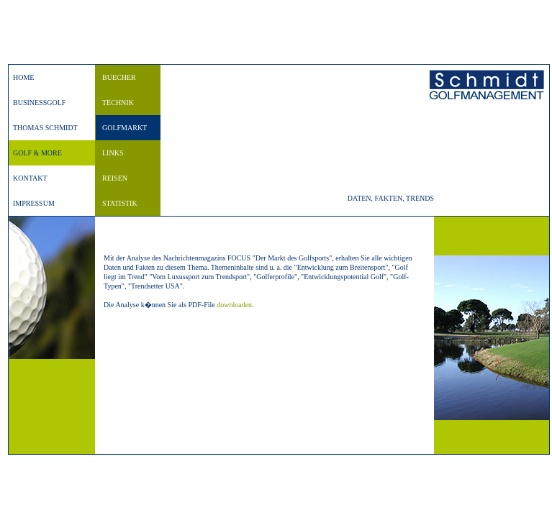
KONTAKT (30, 178)
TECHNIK (118, 102)
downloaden (234, 305)
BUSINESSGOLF (39, 102)
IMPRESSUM (34, 203)
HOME (23, 77)
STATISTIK (119, 203)
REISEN (114, 178)
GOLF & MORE (37, 153)
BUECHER (119, 77)
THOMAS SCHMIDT (45, 128)
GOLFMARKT (124, 128)
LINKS (112, 153)
